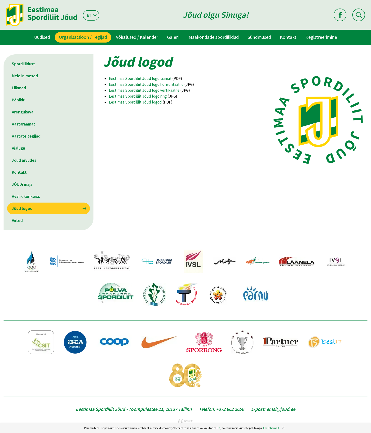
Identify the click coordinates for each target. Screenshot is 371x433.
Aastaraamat (23, 124)
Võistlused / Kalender (137, 37)
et (89, 15)
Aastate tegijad (26, 136)
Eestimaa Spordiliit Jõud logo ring (138, 96)
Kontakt (288, 37)
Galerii (173, 37)
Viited (17, 220)
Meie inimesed (25, 75)
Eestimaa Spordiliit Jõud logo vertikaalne (144, 90)
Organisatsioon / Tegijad (83, 37)
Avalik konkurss (26, 196)
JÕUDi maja (22, 184)
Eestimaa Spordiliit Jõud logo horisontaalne (146, 84)
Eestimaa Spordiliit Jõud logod (135, 102)
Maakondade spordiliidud (214, 37)
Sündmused (259, 37)
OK (218, 428)
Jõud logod (22, 208)
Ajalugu (18, 148)
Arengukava (22, 112)
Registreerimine (321, 37)
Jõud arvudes (24, 160)
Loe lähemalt (271, 428)
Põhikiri (18, 100)
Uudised (42, 37)
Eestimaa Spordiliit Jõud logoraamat (140, 78)
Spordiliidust (23, 63)
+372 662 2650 (230, 409)
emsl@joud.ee (280, 409)
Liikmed (19, 88)
